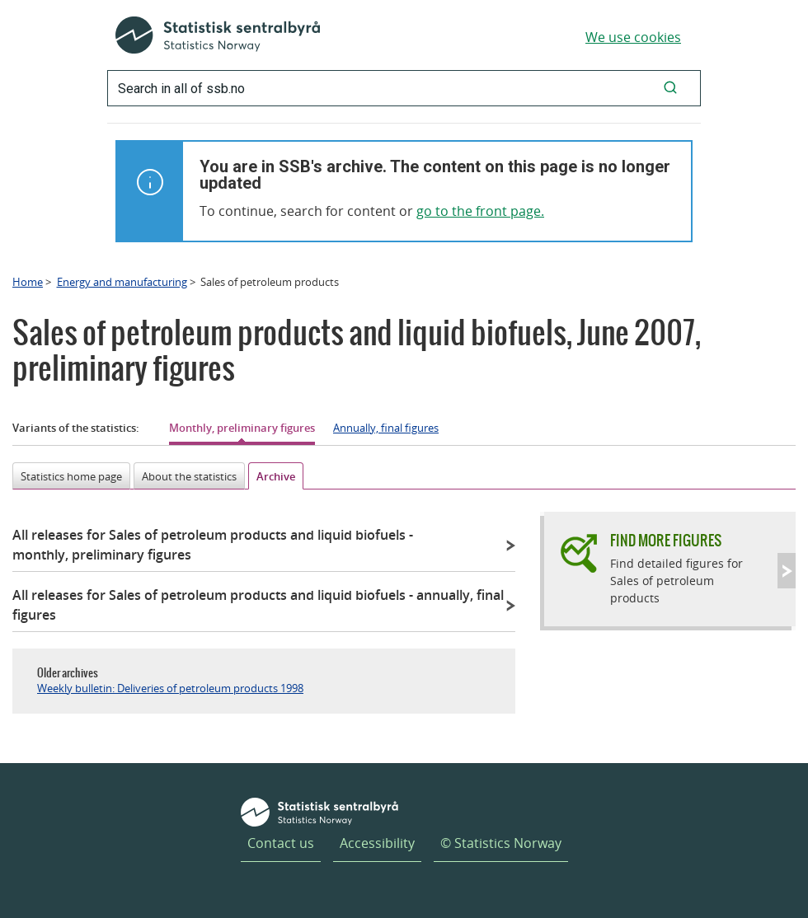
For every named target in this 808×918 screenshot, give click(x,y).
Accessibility (377, 843)
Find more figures (665, 540)
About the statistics (189, 476)
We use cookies (633, 37)
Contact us (280, 843)
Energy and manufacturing (122, 281)
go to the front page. (480, 211)
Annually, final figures (386, 427)
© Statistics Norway (500, 843)
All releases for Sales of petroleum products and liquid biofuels (212, 545)
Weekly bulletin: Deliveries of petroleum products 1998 (170, 688)
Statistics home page (71, 476)
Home (27, 281)
